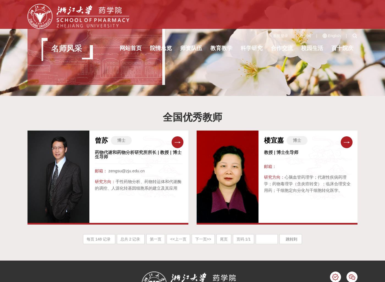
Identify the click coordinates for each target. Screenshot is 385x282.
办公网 (305, 36)
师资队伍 (191, 48)
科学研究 (252, 48)
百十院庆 (342, 48)
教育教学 (221, 48)
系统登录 (280, 36)
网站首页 (131, 48)
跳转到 (292, 239)
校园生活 (312, 48)
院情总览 (161, 48)
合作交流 (282, 48)
